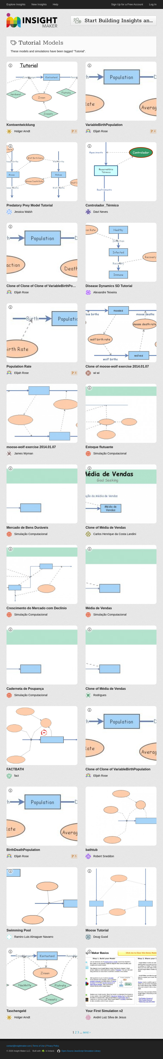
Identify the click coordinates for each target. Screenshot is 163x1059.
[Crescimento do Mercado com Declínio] (42, 581)
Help (55, 4)
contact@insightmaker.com (19, 1046)
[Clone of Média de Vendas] (121, 500)
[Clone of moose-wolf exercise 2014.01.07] (121, 339)
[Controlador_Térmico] (121, 178)
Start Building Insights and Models (115, 20)
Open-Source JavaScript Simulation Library (81, 1051)
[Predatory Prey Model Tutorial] (42, 178)
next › (86, 1032)
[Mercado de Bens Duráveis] (42, 500)
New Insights (39, 4)
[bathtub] (121, 823)
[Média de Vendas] (121, 581)
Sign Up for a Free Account (127, 4)
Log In (152, 4)
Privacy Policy (52, 1046)
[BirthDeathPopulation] (42, 823)
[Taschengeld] (42, 984)
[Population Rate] (42, 339)
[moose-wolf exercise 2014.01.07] (42, 420)
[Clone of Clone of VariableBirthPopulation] (121, 742)
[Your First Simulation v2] (121, 984)
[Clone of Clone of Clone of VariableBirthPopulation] (42, 259)
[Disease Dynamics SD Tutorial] (121, 259)
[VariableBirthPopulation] (121, 98)
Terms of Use (39, 1046)
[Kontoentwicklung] (42, 98)
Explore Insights (16, 4)
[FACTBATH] (42, 742)
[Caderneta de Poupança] (42, 662)
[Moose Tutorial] (121, 903)
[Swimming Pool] (42, 903)
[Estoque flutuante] (121, 420)
